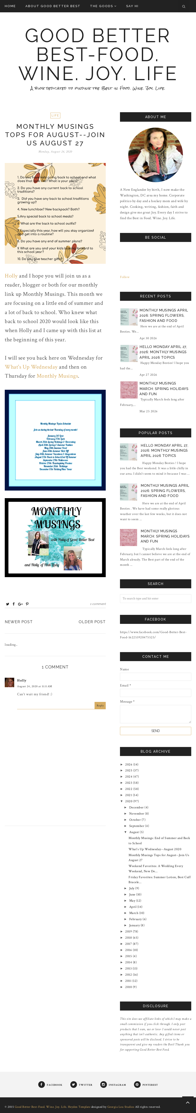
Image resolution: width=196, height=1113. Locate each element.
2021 (129, 795)
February (136, 919)
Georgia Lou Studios (120, 1107)
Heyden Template (79, 1107)
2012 (129, 975)
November (137, 814)
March (134, 913)
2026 (129, 764)
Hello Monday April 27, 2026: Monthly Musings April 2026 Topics (163, 352)
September (137, 826)
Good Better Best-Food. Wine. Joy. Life (98, 54)
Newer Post (19, 622)
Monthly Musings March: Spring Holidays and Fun (163, 388)
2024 (129, 776)
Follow (124, 277)
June (132, 894)
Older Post (92, 622)
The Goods (103, 6)
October (135, 820)
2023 (129, 783)
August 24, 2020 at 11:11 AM (34, 686)
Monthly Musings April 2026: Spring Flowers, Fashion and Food (163, 315)
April (133, 907)
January (135, 925)
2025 (129, 770)
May (132, 901)
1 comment (98, 604)
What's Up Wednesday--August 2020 (155, 849)
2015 (129, 956)
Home (10, 6)
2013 (129, 968)
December (137, 807)
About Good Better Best (53, 6)
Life (55, 115)
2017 (129, 944)
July (132, 888)
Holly (11, 275)
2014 (129, 962)
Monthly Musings (57, 376)
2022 (129, 789)
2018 (129, 938)
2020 (129, 801)
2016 (129, 950)
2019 (129, 931)
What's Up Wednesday (31, 367)
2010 (129, 987)
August (134, 832)
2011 (128, 981)
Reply (100, 705)
